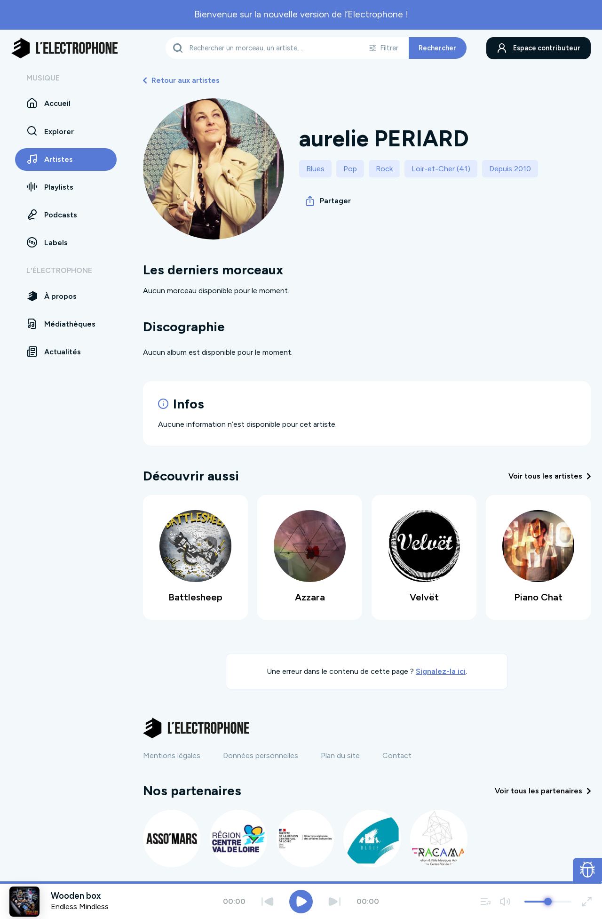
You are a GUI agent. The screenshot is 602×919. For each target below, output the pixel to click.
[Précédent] (267, 901)
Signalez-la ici (441, 671)
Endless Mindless (80, 906)
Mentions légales (171, 755)
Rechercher (437, 48)
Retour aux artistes (181, 80)
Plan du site (340, 755)
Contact (397, 755)
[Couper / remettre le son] (505, 901)
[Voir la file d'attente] (485, 901)
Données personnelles (260, 755)
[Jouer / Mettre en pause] (301, 901)
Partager (328, 201)
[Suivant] (334, 901)
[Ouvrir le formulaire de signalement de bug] (587, 869)
